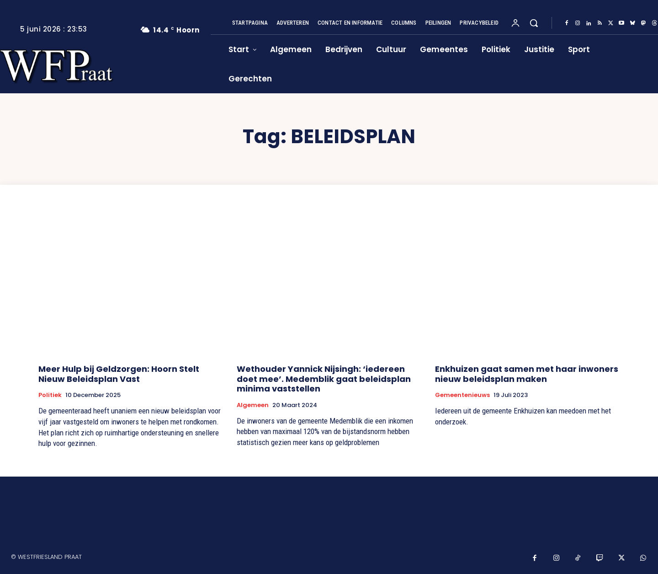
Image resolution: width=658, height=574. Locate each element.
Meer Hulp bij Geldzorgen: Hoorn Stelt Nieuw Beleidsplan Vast (118, 374)
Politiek (50, 395)
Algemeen (253, 405)
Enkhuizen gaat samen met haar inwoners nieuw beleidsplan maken (526, 374)
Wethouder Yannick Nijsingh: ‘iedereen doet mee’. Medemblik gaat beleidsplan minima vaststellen (324, 378)
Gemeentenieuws (462, 395)
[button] (534, 23)
